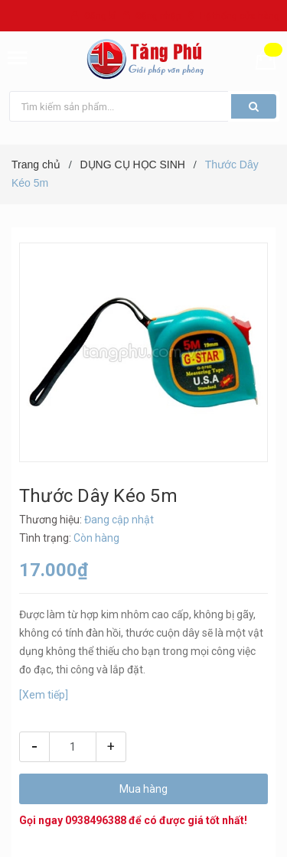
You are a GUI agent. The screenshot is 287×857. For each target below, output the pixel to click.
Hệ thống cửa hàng (239, 16)
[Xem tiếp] (43, 695)
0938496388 (95, 820)
